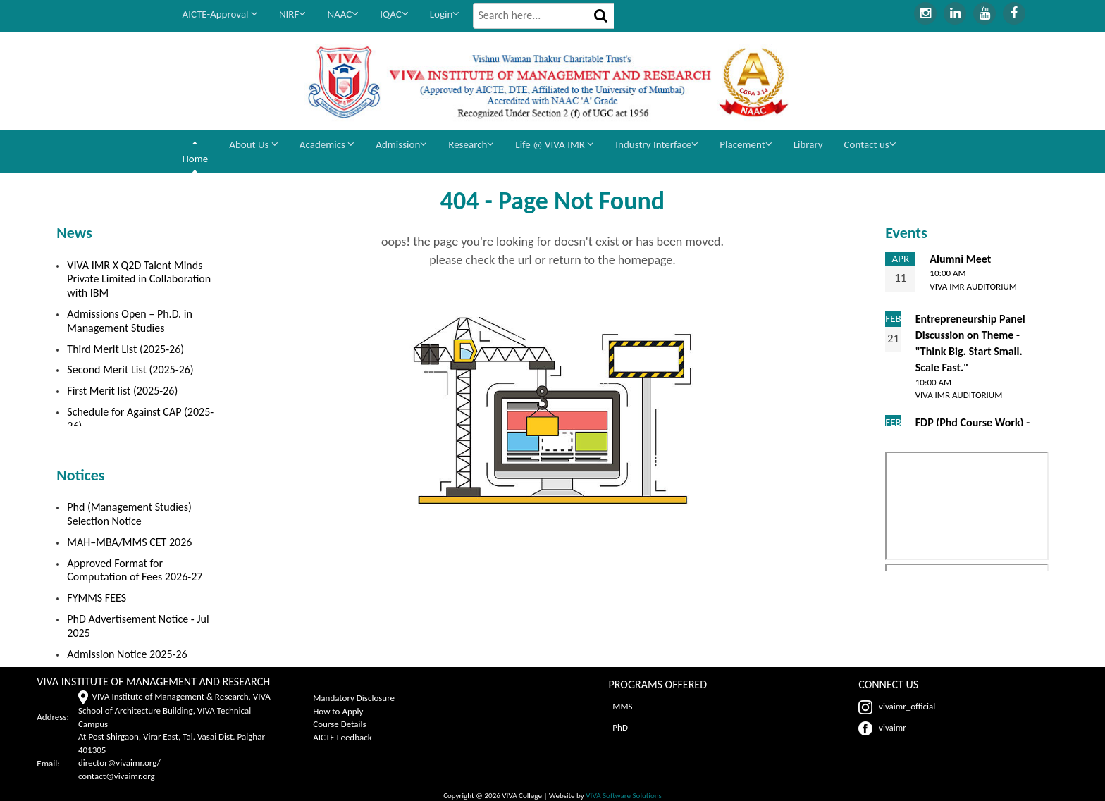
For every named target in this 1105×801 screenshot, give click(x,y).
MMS (620, 706)
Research (471, 144)
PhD (617, 727)
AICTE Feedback (342, 737)
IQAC (394, 14)
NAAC (343, 14)
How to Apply (338, 711)
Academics (327, 144)
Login (445, 14)
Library (808, 144)
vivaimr (882, 727)
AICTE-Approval (220, 14)
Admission (401, 144)
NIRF (293, 14)
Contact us (870, 144)
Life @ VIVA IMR (554, 144)
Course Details (339, 724)
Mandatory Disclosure (354, 698)
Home (196, 158)
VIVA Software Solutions (623, 795)
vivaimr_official (896, 706)
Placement (746, 144)
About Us (253, 144)
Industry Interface (656, 144)
